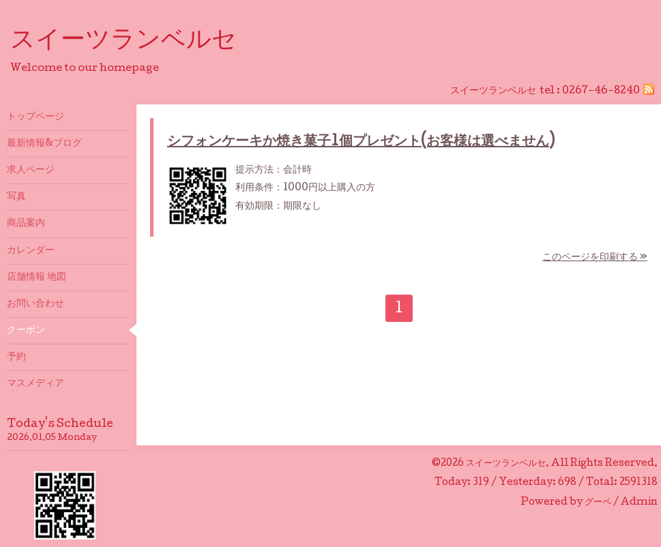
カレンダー (31, 251)
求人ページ (31, 170)
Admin (639, 502)
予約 (16, 357)
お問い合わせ (35, 304)
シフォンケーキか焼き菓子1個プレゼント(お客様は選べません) (361, 142)
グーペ (598, 502)
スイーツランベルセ (135, 41)
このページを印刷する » (594, 257)
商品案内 (26, 223)
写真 (16, 197)
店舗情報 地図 (36, 277)
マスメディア (35, 384)
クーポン (26, 330)
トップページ (35, 117)
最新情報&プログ (44, 143)
